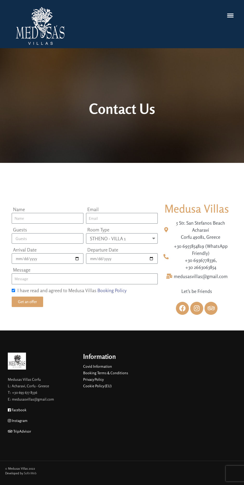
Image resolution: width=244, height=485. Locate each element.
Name (19, 209)
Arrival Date (25, 250)
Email (93, 209)
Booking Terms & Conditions (105, 373)
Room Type (98, 229)
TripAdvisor (19, 431)
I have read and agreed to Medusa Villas (72, 290)
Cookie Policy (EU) (97, 386)
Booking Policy (112, 290)
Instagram (18, 420)
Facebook (17, 410)
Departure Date (102, 250)
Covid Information (97, 366)
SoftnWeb (30, 473)
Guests (20, 229)
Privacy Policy (93, 379)
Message (21, 270)
